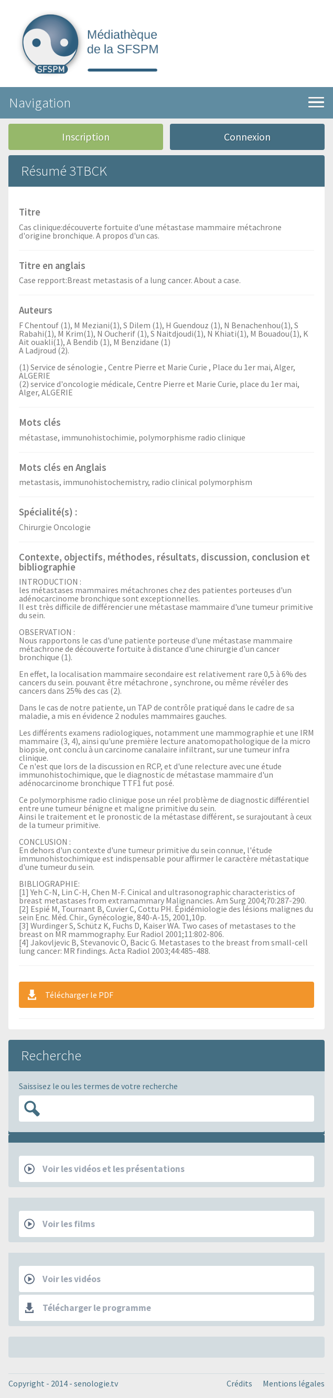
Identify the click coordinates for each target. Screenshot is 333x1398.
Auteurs (35, 311)
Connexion (247, 136)
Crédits (239, 1383)
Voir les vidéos (62, 1279)
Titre (29, 213)
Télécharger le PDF (69, 994)
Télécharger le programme (87, 1308)
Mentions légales (294, 1383)
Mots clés (40, 423)
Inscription (86, 136)
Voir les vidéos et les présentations (104, 1169)
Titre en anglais (52, 266)
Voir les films (59, 1224)
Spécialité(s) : (48, 513)
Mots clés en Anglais (62, 468)
